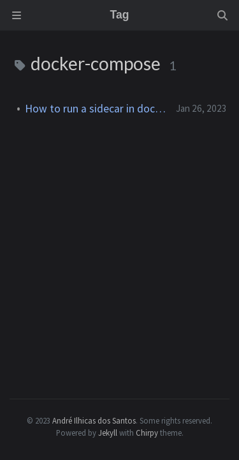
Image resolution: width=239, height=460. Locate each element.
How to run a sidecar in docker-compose (95, 109)
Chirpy (147, 432)
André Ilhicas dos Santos (94, 420)
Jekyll (107, 432)
